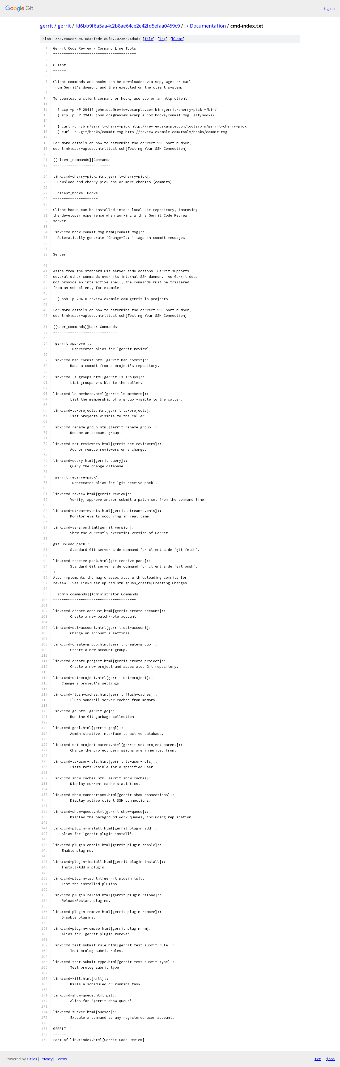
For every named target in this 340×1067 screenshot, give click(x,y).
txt (317, 1058)
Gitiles (32, 1058)
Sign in (329, 8)
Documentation (208, 26)
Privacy (46, 1058)
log (162, 39)
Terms (61, 1058)
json (330, 1058)
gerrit (46, 26)
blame (177, 39)
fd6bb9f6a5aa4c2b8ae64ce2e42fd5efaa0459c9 (127, 26)
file (148, 39)
